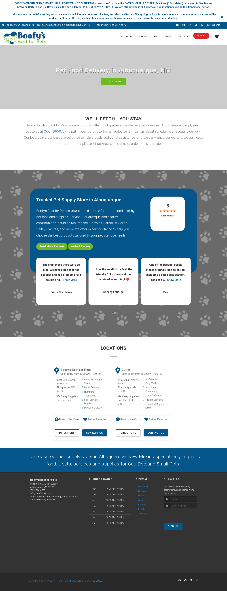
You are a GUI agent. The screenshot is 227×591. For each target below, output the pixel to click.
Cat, (64, 400)
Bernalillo (110, 223)
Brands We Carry (67, 419)
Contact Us (113, 81)
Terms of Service (70, 581)
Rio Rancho (79, 223)
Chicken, (132, 400)
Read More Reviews (51, 246)
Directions (67, 432)
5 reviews (168, 215)
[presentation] (180, 514)
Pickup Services (93, 407)
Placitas (52, 229)
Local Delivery (92, 387)
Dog (68, 400)
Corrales (95, 223)
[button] (109, 313)
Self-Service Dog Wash (91, 401)
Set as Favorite (94, 419)
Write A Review (80, 246)
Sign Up (173, 526)
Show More (70, 279)
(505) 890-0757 (55, 131)
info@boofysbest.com (41, 493)
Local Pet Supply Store (93, 381)
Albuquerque (91, 217)
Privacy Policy (54, 581)
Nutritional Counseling (90, 393)
